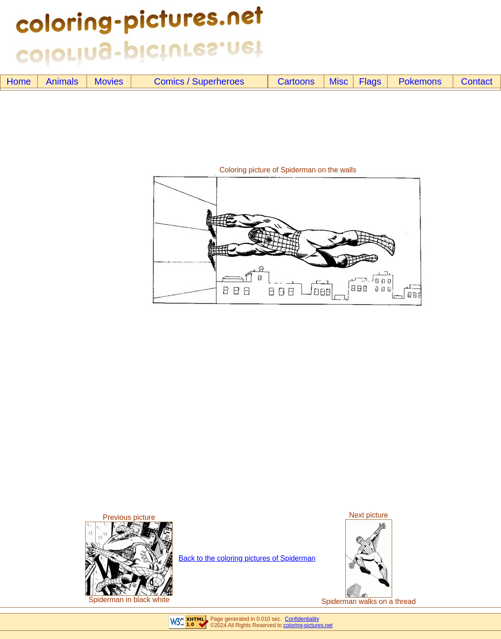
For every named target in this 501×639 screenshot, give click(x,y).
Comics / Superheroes (199, 81)
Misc (338, 81)
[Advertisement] (37, 236)
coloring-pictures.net (307, 625)
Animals (62, 81)
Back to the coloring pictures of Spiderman (247, 558)
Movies (108, 81)
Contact (476, 81)
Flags (370, 81)
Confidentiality (302, 619)
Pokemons (420, 81)
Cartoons (296, 81)
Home (19, 81)
